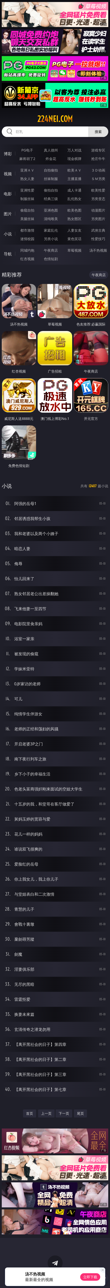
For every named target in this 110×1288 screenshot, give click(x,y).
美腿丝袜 (27, 218)
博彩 (8, 153)
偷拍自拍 (51, 190)
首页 (29, 1113)
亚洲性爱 (27, 190)
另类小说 (51, 238)
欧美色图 (74, 210)
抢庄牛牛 (98, 158)
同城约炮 (27, 250)
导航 (8, 254)
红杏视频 (27, 258)
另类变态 (98, 198)
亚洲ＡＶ (27, 170)
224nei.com (55, 119)
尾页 (80, 1113)
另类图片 (98, 218)
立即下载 (90, 1276)
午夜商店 (51, 250)
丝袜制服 (51, 178)
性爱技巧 (98, 238)
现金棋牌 (74, 158)
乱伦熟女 (74, 198)
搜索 (98, 131)
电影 (8, 194)
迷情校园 (27, 238)
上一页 (46, 1113)
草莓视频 (74, 250)
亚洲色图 (51, 210)
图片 (8, 214)
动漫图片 (98, 210)
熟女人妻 (27, 178)
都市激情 (27, 230)
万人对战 (74, 150)
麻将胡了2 (27, 158)
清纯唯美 (51, 218)
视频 (8, 174)
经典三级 (51, 198)
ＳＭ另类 (98, 178)
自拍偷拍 (51, 170)
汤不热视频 (98, 250)
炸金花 (51, 158)
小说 (8, 234)
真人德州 (51, 150)
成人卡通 (74, 190)
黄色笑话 (74, 238)
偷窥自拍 (27, 210)
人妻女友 (74, 230)
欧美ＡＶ (74, 170)
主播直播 (74, 178)
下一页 (64, 1113)
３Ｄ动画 (98, 170)
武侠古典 (98, 230)
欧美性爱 (98, 190)
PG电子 (27, 150)
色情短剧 (51, 258)
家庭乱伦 (51, 230)
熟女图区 (74, 218)
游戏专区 (98, 150)
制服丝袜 (27, 198)
